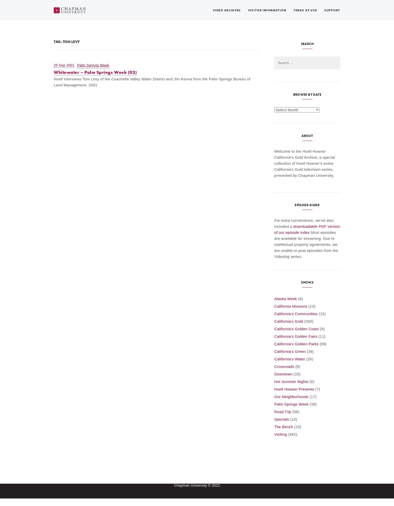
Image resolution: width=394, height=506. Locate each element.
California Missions (291, 306)
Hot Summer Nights (291, 381)
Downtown (283, 374)
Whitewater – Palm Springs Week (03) (95, 72)
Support (332, 10)
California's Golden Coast (296, 329)
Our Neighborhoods (291, 397)
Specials (281, 419)
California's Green (290, 351)
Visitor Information (267, 10)
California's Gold (288, 321)
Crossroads (284, 366)
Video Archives (227, 10)
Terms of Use (305, 10)
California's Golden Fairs (295, 336)
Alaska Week (285, 299)
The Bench (283, 427)
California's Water (289, 359)
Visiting (280, 434)
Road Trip (282, 412)
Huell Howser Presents (294, 389)
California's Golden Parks (296, 344)
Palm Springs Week (93, 65)
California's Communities (296, 314)
